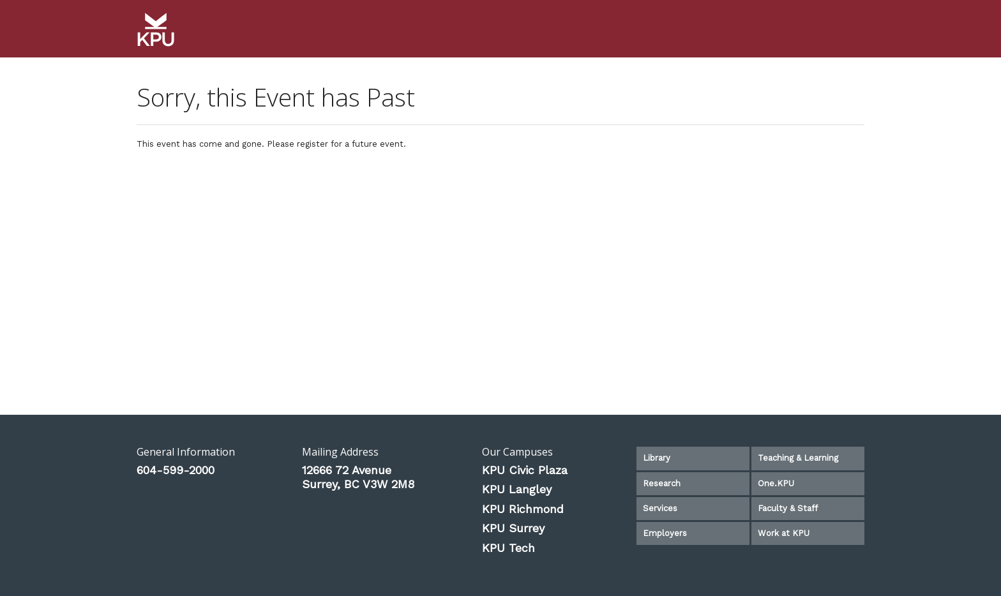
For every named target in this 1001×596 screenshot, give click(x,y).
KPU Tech (508, 548)
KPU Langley (517, 489)
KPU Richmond (523, 509)
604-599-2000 (175, 470)
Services (660, 508)
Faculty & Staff (788, 508)
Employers (665, 533)
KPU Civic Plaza (525, 470)
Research (662, 483)
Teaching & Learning (798, 458)
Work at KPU (783, 533)
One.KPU (776, 483)
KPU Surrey (513, 528)
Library (656, 458)
